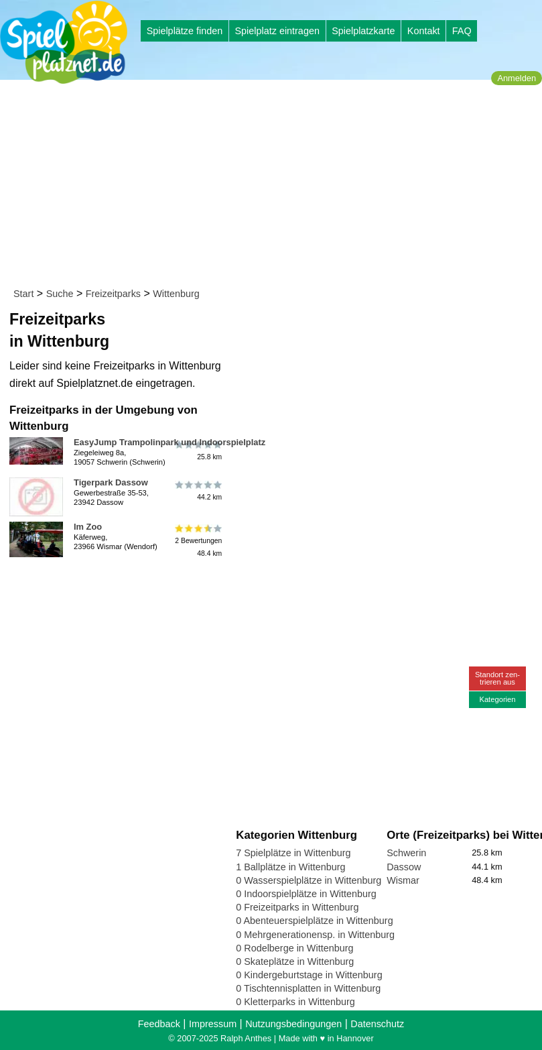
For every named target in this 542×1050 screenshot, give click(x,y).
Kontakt (423, 30)
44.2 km (197, 490)
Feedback (159, 1023)
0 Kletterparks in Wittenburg (295, 1001)
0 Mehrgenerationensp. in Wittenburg (315, 934)
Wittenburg (176, 293)
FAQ (462, 30)
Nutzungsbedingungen (293, 1023)
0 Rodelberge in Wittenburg (294, 948)
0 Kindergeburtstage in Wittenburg (309, 975)
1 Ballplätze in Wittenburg (290, 867)
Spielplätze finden (185, 30)
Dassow (404, 867)
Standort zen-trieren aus (497, 678)
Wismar (403, 880)
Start (23, 293)
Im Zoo (88, 527)
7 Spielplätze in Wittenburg (293, 853)
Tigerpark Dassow (111, 482)
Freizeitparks (113, 293)
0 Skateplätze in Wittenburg (295, 961)
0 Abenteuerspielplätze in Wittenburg (314, 920)
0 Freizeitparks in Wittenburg (297, 907)
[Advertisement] (275, 186)
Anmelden (516, 78)
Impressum (212, 1023)
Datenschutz (377, 1023)
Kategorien (497, 699)
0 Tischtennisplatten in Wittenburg (308, 988)
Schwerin (406, 853)
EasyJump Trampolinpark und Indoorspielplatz (169, 442)
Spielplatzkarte (363, 30)
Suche (60, 293)
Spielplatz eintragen (276, 30)
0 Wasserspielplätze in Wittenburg (308, 880)
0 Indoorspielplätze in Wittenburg (306, 893)
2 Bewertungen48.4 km (197, 540)
